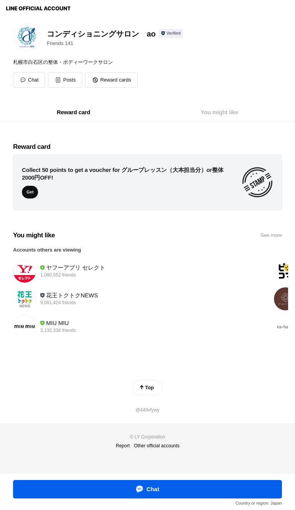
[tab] (73, 112)
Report (123, 445)
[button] (65, 80)
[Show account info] (171, 33)
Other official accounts (157, 445)
